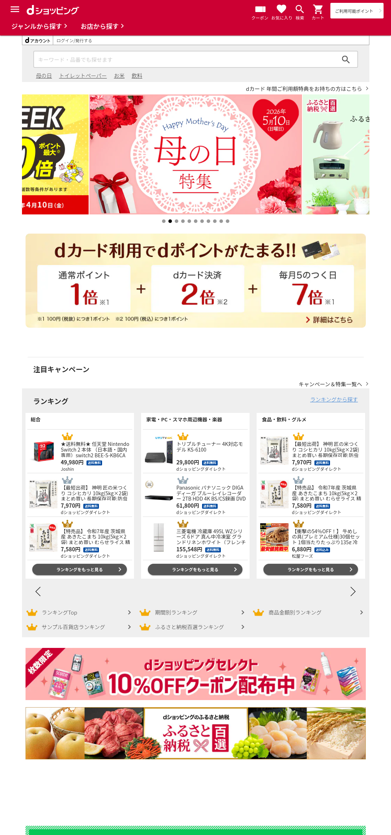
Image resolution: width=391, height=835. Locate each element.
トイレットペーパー (83, 75)
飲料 (137, 75)
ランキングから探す (334, 392)
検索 (346, 59)
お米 (119, 75)
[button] (318, 9)
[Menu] (15, 9)
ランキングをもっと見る (79, 562)
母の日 (44, 75)
